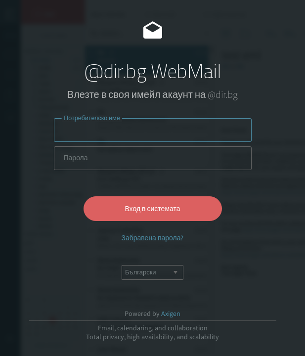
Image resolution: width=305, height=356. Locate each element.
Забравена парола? (152, 237)
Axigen (170, 313)
